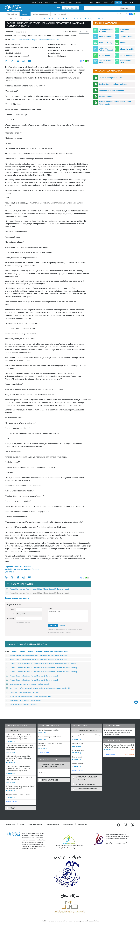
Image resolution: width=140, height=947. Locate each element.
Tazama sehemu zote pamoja (17, 598)
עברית (131, 2)
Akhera (123, 43)
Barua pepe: (11, 618)
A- (80, 32)
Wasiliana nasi (122, 14)
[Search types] (127, 8)
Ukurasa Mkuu (12, 14)
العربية (40, 2)
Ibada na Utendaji (105, 43)
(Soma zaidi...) (10, 741)
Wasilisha (53, 625)
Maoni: (50, 608)
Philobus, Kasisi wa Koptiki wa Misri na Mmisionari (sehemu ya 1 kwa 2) (32, 676)
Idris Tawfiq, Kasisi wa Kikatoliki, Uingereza (22, 692)
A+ (87, 32)
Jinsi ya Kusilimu (127, 36)
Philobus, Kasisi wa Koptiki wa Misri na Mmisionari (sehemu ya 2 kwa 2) (32, 680)
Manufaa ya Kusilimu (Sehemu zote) (113, 90)
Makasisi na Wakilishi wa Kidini (42, 19)
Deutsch (62, 2)
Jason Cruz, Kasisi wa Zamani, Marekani (21, 704)
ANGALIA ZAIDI (11, 802)
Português (78, 2)
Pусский (70, 2)
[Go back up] (136, 702)
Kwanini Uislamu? (106, 96)
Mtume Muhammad (127, 55)
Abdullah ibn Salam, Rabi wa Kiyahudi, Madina (23, 700)
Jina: (13, 609)
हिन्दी (112, 2)
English (34, 2)
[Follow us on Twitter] (125, 825)
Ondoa (133, 749)
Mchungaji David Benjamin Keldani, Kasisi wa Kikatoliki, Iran (28, 696)
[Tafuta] (117, 8)
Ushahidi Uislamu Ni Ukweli (106, 30)
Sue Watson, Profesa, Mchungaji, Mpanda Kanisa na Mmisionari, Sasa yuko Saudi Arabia (38, 688)
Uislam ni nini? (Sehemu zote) (110, 78)
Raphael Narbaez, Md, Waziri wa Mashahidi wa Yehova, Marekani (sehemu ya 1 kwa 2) (22, 569)
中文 (85, 2)
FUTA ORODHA (129, 754)
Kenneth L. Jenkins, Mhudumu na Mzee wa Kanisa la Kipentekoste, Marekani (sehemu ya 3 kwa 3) (41, 672)
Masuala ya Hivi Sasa (105, 61)
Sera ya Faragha (68, 824)
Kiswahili (118, 2)
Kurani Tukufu (104, 55)
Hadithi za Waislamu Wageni (23, 19)
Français (55, 2)
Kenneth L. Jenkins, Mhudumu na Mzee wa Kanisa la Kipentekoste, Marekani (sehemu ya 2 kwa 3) (41, 668)
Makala (24, 14)
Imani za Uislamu (105, 36)
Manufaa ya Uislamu (124, 30)
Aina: (7, 40)
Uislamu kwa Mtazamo (40, 14)
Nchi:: (13, 614)
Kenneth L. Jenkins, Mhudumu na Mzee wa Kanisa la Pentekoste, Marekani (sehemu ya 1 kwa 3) (41, 663)
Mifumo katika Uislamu (125, 61)
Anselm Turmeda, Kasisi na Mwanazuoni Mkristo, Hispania (27, 684)
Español (47, 2)
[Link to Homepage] (13, 8)
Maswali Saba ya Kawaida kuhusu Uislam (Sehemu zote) (115, 103)
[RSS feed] (132, 825)
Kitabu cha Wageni (59, 14)
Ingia (59, 8)
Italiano (98, 2)
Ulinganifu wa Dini (127, 49)
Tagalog (105, 2)
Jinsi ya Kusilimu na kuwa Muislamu (113, 84)
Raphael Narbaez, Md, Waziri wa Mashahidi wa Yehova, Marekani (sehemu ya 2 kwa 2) (37, 593)
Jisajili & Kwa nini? (71, 8)
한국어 (125, 2)
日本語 (91, 2)
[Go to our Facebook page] (119, 825)
